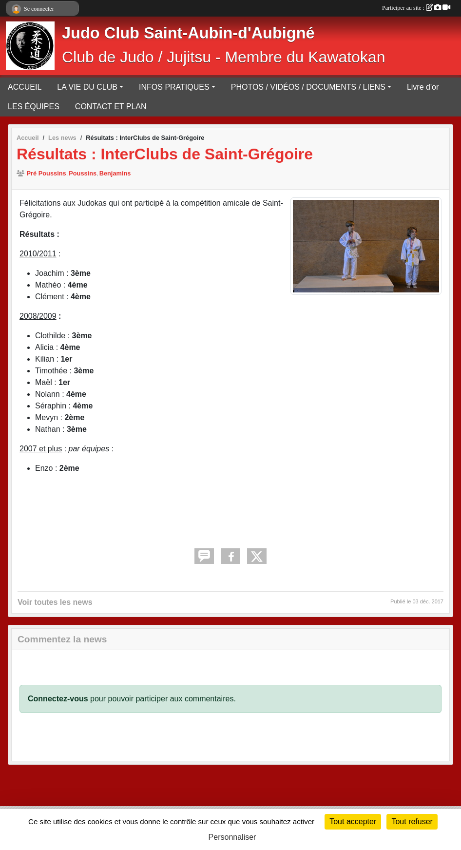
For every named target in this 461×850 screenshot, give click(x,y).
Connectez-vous (58, 699)
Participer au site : (416, 7)
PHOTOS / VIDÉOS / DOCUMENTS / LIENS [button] (308, 87)
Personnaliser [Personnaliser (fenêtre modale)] (232, 837)
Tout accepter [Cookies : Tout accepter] (352, 821)
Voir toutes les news (55, 602)
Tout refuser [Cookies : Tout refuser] (411, 821)
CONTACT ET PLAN (111, 106)
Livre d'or (423, 87)
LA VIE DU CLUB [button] (87, 87)
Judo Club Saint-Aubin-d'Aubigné (188, 33)
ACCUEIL (24, 87)
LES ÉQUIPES (33, 106)
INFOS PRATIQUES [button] (174, 87)
